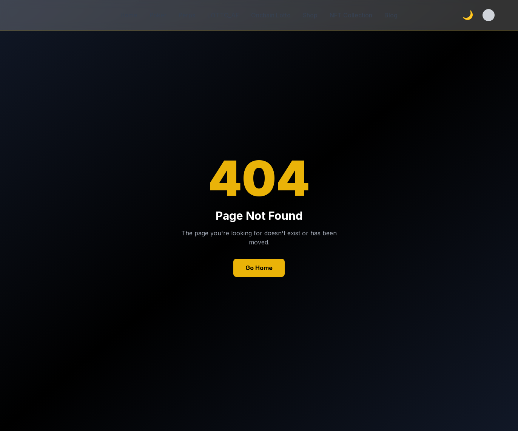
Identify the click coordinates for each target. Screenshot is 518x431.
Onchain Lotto (271, 15)
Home (128, 15)
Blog (391, 15)
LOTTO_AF (223, 15)
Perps (187, 15)
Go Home (259, 268)
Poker (158, 15)
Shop (310, 15)
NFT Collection (351, 15)
